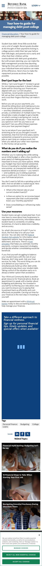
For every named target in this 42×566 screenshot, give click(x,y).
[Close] (39, 535)
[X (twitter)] (27, 434)
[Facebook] (22, 434)
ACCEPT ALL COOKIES (21, 562)
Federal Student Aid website (18, 236)
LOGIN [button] (36, 5)
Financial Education (10, 34)
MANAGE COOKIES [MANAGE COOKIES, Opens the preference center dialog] (21, 548)
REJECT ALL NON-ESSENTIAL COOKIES (21, 555)
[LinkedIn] (17, 434)
